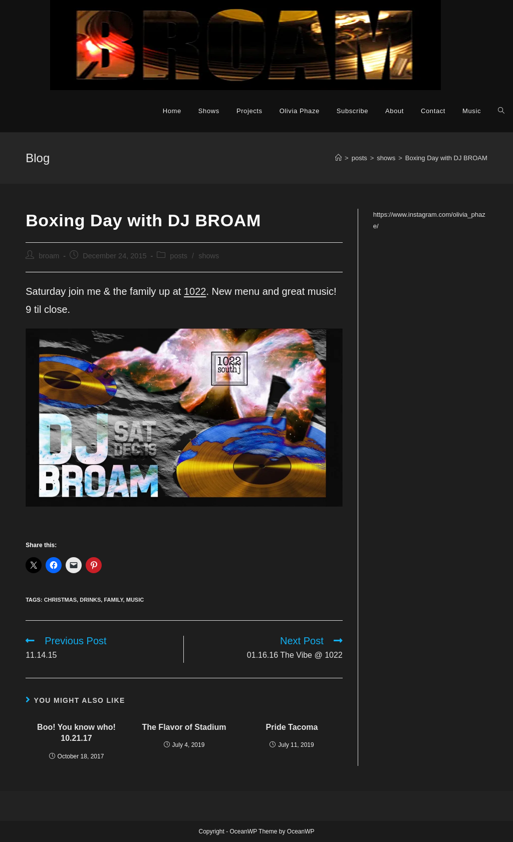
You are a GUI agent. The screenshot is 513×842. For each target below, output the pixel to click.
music (135, 600)
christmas (60, 600)
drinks (90, 600)
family (113, 600)
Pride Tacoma (292, 727)
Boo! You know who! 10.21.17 (76, 732)
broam (49, 256)
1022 (195, 291)
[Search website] (501, 111)
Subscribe (352, 111)
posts (178, 256)
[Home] (338, 158)
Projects (249, 111)
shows (208, 256)
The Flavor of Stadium (184, 727)
